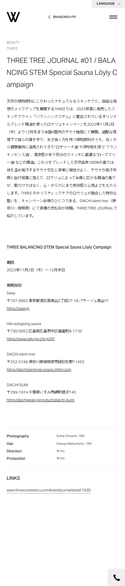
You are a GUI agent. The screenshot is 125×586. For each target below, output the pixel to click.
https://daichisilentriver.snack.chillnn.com (39, 370)
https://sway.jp (18, 309)
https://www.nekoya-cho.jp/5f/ (31, 339)
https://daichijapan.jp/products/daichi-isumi (40, 400)
